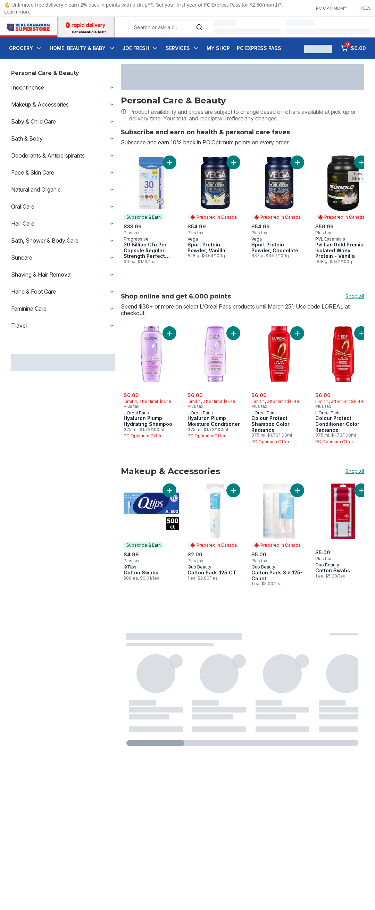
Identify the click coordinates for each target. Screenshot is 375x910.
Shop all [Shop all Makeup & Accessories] (354, 471)
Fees (366, 8)
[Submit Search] (199, 27)
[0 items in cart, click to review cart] (353, 48)
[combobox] (168, 27)
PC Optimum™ (331, 8)
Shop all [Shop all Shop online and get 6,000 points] (354, 296)
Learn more (17, 11)
